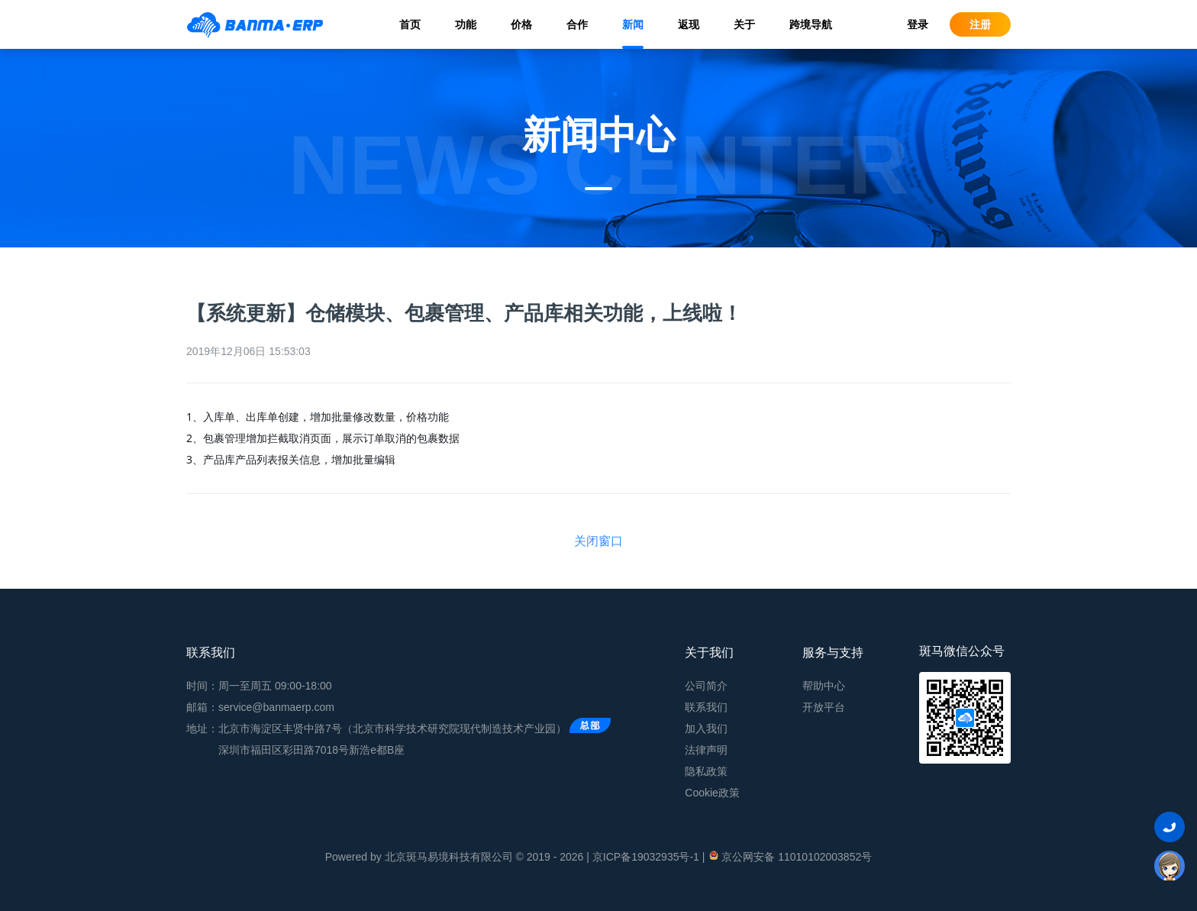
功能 (465, 24)
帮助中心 (823, 686)
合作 (577, 24)
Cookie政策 (712, 793)
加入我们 (706, 728)
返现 (688, 24)
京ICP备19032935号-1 (645, 857)
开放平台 (823, 707)
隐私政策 (706, 771)
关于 (744, 24)
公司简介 (706, 686)
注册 (980, 24)
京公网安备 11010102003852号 (790, 856)
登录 (917, 24)
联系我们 (706, 707)
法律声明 (706, 750)
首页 (410, 24)
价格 (521, 24)
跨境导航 (810, 24)
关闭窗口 (598, 541)
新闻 (633, 24)
